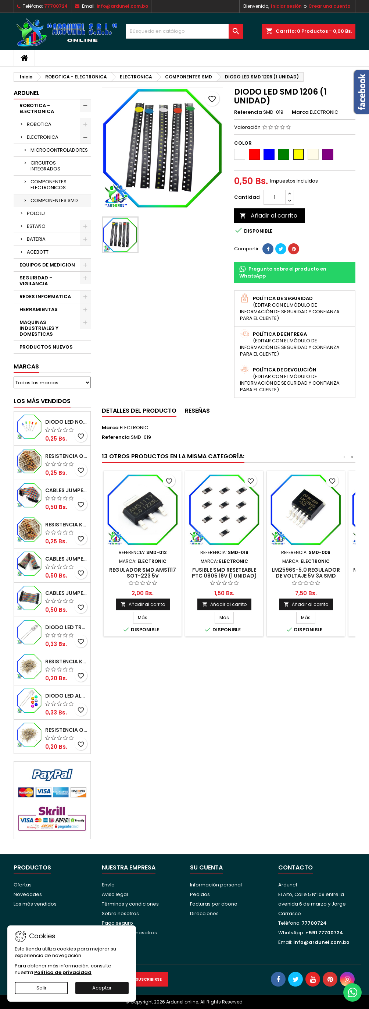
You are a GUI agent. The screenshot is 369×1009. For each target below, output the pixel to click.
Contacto (295, 867)
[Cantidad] (275, 197)
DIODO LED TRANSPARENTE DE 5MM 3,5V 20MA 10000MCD (66, 627)
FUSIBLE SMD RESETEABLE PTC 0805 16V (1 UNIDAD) (224, 572)
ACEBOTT (38, 251)
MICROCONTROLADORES (59, 150)
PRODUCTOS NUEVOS (46, 346)
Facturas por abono (213, 903)
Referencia (248, 112)
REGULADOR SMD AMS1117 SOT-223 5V (142, 572)
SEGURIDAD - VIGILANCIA (35, 280)
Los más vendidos (42, 401)
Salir (41, 987)
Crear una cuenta (329, 6)
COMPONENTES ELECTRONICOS (49, 184)
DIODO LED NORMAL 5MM (66, 422)
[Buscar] (184, 31)
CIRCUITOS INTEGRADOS (45, 165)
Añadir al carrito (268, 215)
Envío (108, 884)
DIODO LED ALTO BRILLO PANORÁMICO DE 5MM (66, 696)
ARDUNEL (27, 93)
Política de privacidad (63, 972)
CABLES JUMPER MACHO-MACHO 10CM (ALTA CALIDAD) (66, 593)
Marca (300, 112)
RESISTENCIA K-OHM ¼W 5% (66, 661)
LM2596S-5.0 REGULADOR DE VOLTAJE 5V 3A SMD (306, 572)
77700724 (56, 6)
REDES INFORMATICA (45, 296)
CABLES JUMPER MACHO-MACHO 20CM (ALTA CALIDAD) (66, 490)
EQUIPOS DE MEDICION (47, 264)
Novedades (28, 894)
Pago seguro (117, 923)
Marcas (26, 366)
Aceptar (102, 987)
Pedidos (200, 894)
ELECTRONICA (42, 137)
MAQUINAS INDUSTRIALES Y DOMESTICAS (38, 328)
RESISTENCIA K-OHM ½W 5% (66, 525)
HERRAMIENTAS (38, 309)
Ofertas (23, 884)
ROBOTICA (39, 124)
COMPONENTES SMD (54, 200)
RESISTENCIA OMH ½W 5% (66, 456)
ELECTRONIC (134, 427)
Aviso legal (115, 894)
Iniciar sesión (286, 6)
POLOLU (36, 213)
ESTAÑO (36, 226)
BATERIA (36, 239)
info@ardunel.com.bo (122, 6)
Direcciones (204, 913)
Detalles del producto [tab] (139, 410)
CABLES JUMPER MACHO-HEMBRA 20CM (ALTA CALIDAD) (66, 559)
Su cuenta (206, 867)
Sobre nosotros (120, 913)
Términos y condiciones (130, 903)
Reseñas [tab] (197, 410)
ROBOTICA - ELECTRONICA (36, 108)
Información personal (216, 884)
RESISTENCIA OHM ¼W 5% (66, 730)
